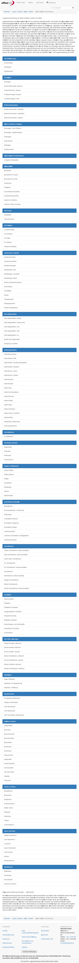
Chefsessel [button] (7, 183)
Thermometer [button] (8, 852)
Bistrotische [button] (8, 795)
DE (48, 939)
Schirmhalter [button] (8, 286)
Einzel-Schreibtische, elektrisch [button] (14, 656)
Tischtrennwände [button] (9, 531)
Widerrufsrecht (7, 943)
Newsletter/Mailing (8, 947)
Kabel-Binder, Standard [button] (11, 367)
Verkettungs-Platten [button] (10, 540)
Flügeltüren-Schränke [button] (11, 607)
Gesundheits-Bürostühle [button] (12, 191)
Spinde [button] (6, 295)
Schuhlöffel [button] (7, 291)
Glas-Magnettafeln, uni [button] (11, 335)
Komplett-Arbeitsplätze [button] (11, 160)
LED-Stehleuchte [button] (9, 711)
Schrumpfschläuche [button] (10, 426)
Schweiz (43, 939)
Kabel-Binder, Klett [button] (10, 358)
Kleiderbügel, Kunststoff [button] (11, 274)
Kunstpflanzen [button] (8, 436)
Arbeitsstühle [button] (8, 725)
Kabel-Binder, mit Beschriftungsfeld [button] (15, 362)
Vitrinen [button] (6, 491)
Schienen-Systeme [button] (10, 884)
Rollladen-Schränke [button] (10, 620)
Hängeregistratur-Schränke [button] (12, 611)
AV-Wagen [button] (7, 82)
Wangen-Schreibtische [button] (11, 580)
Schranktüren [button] (8, 633)
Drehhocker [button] (8, 747)
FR (51, 939)
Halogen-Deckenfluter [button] (11, 702)
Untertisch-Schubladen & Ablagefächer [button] (16, 535)
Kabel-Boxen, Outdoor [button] (11, 375)
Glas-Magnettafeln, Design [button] (12, 318)
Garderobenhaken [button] (10, 257)
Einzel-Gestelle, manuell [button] (12, 652)
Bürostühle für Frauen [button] (11, 175)
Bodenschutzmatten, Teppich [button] (13, 118)
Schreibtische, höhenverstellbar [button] (14, 576)
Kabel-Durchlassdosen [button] (11, 392)
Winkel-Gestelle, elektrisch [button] (12, 664)
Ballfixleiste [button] (7, 871)
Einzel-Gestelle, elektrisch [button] (12, 647)
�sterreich (44, 935)
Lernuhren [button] (7, 844)
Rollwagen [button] (7, 145)
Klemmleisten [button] (8, 879)
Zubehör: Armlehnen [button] (10, 200)
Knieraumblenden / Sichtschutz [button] (14, 510)
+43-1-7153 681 (71, 937)
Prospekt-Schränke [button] (10, 616)
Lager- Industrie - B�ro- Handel (22, 11)
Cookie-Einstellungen (29, 951)
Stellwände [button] (7, 67)
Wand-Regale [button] (8, 495)
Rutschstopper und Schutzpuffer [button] (14, 624)
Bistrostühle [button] (8, 742)
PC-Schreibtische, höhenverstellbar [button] (15, 567)
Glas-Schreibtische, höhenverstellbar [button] (16, 554)
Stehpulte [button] (7, 812)
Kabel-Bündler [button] (8, 384)
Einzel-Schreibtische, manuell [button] (13, 660)
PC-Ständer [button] (8, 242)
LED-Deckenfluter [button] (10, 706)
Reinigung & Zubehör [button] (11, 343)
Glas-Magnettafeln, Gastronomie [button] (14, 322)
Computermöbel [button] (9, 229)
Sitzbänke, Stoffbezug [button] (11, 687)
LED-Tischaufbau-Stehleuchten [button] (14, 715)
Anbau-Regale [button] (8, 470)
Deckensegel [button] (8, 63)
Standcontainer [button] (9, 149)
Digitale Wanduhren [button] (10, 835)
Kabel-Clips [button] (8, 388)
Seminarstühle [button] (8, 768)
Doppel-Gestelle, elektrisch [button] (12, 643)
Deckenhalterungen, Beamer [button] (13, 86)
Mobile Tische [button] (8, 808)
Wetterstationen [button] (9, 860)
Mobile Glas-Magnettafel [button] (12, 339)
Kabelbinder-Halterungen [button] (12, 421)
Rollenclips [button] (7, 455)
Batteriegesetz (34, 933)
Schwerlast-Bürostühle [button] (11, 196)
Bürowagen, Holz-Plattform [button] (12, 128)
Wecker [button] (6, 856)
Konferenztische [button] (9, 803)
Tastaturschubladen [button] (10, 246)
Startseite (7, 11)
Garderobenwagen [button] (10, 265)
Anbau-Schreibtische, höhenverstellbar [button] (16, 550)
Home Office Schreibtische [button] (12, 559)
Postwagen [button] (7, 137)
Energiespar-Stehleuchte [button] (12, 698)
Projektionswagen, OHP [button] (11, 99)
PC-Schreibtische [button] (9, 563)
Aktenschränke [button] (9, 599)
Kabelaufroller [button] (8, 417)
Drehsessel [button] (7, 751)
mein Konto (39, 2)
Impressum (6, 939)
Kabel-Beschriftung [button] (10, 354)
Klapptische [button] (8, 799)
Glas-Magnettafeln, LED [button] (11, 327)
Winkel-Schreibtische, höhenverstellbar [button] (16, 588)
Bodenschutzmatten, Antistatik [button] (13, 109)
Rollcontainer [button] (8, 141)
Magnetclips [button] (8, 447)
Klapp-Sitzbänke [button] (9, 679)
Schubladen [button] (8, 483)
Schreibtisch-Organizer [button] (11, 523)
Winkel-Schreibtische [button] (11, 584)
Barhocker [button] (7, 730)
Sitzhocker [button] (7, 780)
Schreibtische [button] (8, 571)
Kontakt (4, 931)
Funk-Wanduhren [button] (9, 839)
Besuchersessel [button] (9, 734)
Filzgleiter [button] (7, 603)
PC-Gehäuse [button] (8, 234)
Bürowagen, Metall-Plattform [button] (13, 132)
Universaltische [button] (9, 825)
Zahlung (24, 947)
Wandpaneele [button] (8, 71)
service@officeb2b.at (67, 943)
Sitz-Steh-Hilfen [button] (9, 772)
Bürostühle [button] (7, 170)
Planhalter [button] (7, 451)
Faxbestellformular (8, 935)
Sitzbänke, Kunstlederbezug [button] (13, 683)
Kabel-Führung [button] (9, 396)
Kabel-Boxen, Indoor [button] (10, 371)
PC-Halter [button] (7, 238)
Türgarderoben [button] (9, 299)
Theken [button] (6, 820)
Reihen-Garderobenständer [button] (13, 282)
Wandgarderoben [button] (9, 303)
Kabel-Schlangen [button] (9, 409)
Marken (30, 2)
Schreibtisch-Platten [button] (10, 527)
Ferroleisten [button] (8, 875)
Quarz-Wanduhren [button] (10, 848)
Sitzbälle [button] (7, 776)
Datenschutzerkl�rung (29, 937)
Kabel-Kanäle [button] (8, 400)
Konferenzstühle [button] (9, 763)
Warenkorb (51, 2)
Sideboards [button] (7, 487)
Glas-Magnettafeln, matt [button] (11, 331)
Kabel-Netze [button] (8, 405)
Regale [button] (6, 478)
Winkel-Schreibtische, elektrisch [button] (14, 668)
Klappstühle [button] (8, 759)
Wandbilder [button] (7, 215)
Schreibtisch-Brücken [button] (11, 519)
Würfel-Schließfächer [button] (11, 308)
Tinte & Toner (21, 2)
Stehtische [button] (7, 816)
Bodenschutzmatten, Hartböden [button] (14, 113)
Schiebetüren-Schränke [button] (11, 628)
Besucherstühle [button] (9, 738)
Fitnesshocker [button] (8, 755)
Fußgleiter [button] (7, 187)
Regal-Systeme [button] (9, 474)
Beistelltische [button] (8, 506)
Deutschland (45, 931)
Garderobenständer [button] (10, 261)
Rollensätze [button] (8, 514)
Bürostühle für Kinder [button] (11, 179)
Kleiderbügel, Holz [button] (10, 270)
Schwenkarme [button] (8, 459)
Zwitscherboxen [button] (9, 219)
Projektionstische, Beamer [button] (12, 90)
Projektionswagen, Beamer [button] (12, 94)
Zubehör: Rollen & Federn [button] (12, 204)
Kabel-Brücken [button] (9, 379)
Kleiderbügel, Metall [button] (10, 278)
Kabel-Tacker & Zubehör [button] (12, 413)
